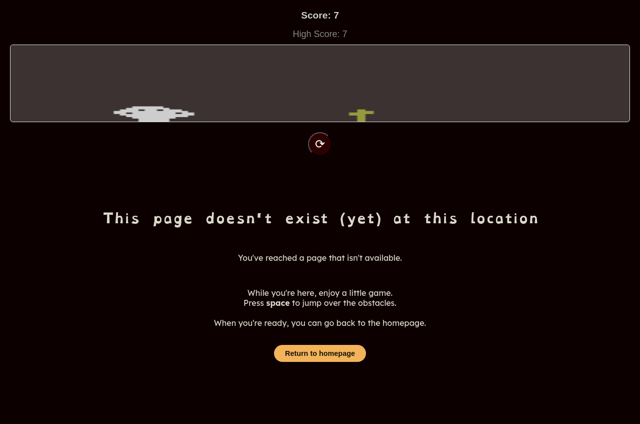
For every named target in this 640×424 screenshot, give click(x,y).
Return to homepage (320, 353)
